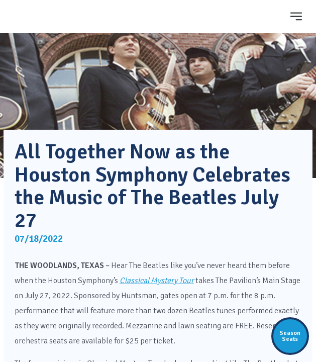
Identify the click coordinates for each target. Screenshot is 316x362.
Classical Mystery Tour (157, 281)
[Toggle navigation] (295, 16)
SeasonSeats (289, 336)
